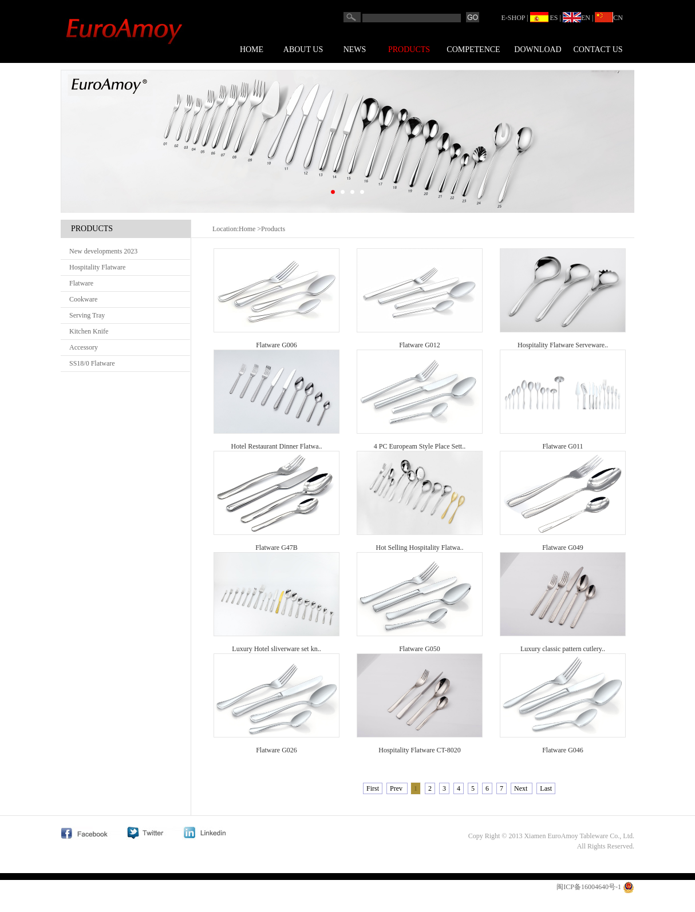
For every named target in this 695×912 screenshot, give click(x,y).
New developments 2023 (103, 251)
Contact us (597, 49)
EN (576, 18)
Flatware (81, 283)
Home (251, 49)
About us (303, 49)
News (354, 49)
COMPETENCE (473, 49)
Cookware (83, 299)
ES (544, 18)
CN (609, 18)
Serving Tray (87, 315)
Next (521, 788)
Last (546, 788)
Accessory (83, 347)
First (372, 788)
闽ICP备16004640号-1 (588, 887)
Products (409, 49)
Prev (397, 788)
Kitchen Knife (88, 331)
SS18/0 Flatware (92, 363)
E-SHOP (513, 18)
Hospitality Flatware (97, 267)
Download (537, 49)
